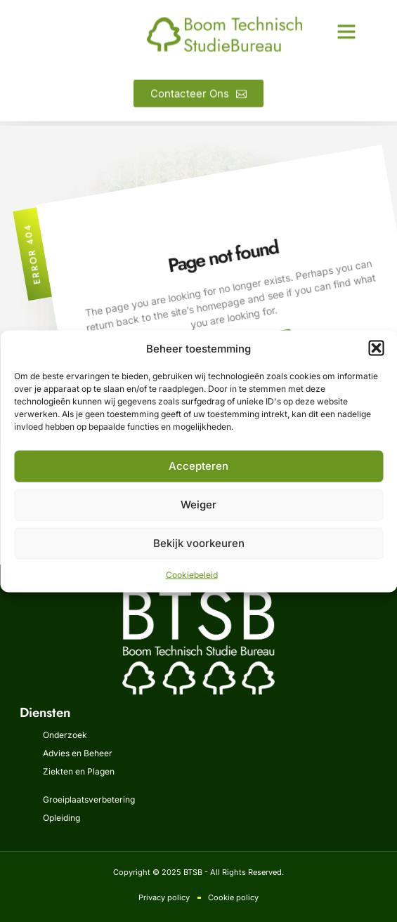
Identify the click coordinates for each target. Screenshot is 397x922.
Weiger (198, 504)
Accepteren (198, 466)
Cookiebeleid (192, 574)
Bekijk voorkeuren (199, 543)
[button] (376, 348)
